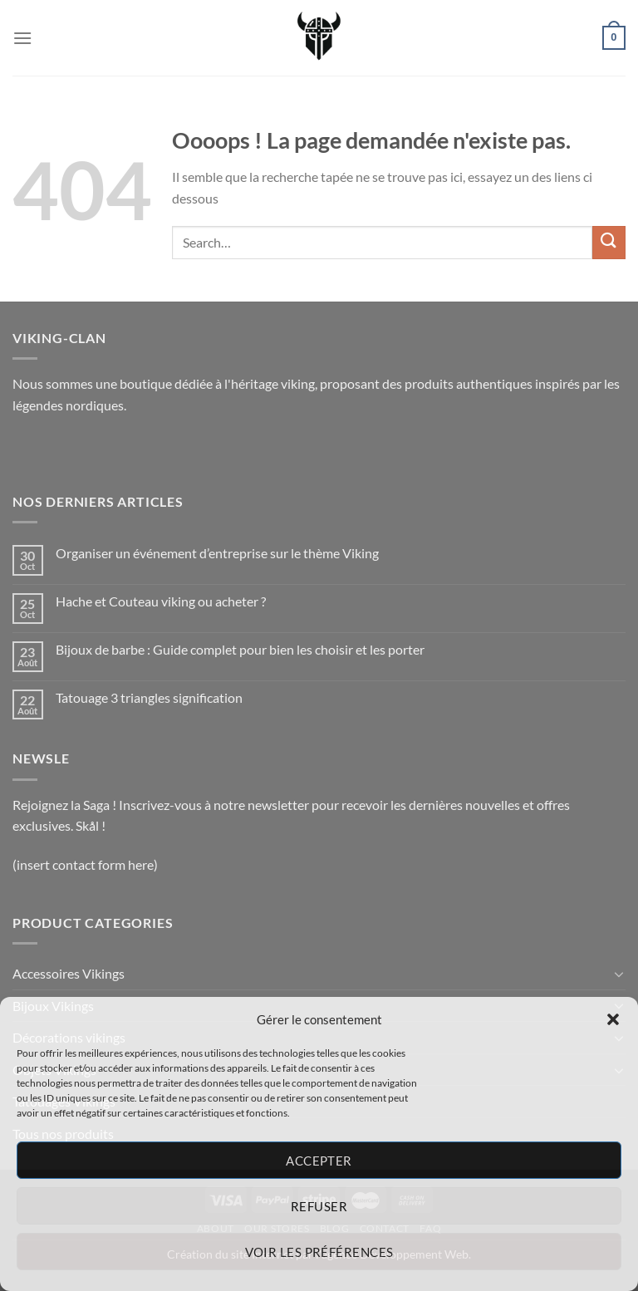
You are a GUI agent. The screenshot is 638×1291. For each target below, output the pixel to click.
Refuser (319, 1206)
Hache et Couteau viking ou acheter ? (161, 601)
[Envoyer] (609, 242)
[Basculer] (619, 974)
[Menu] (22, 37)
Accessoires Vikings (68, 973)
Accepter (319, 1160)
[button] (613, 1019)
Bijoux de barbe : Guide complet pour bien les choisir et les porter (240, 649)
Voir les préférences (319, 1251)
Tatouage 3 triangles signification (149, 697)
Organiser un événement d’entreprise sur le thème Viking (218, 553)
